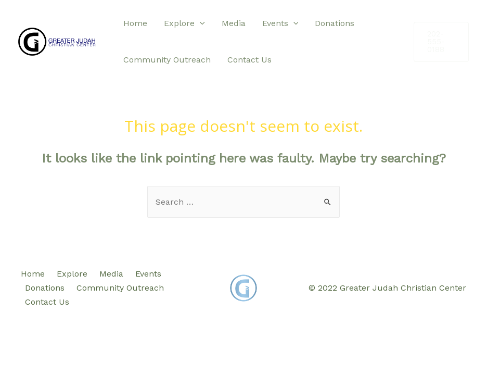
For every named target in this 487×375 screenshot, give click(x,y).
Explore (184, 23)
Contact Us (249, 60)
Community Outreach (167, 60)
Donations (334, 23)
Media (234, 23)
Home (135, 23)
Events (280, 23)
